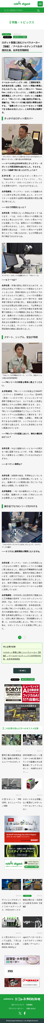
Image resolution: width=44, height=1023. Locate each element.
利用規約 (29, 1005)
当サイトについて (17, 1005)
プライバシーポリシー (16, 1008)
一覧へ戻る (22, 670)
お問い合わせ (31, 1008)
